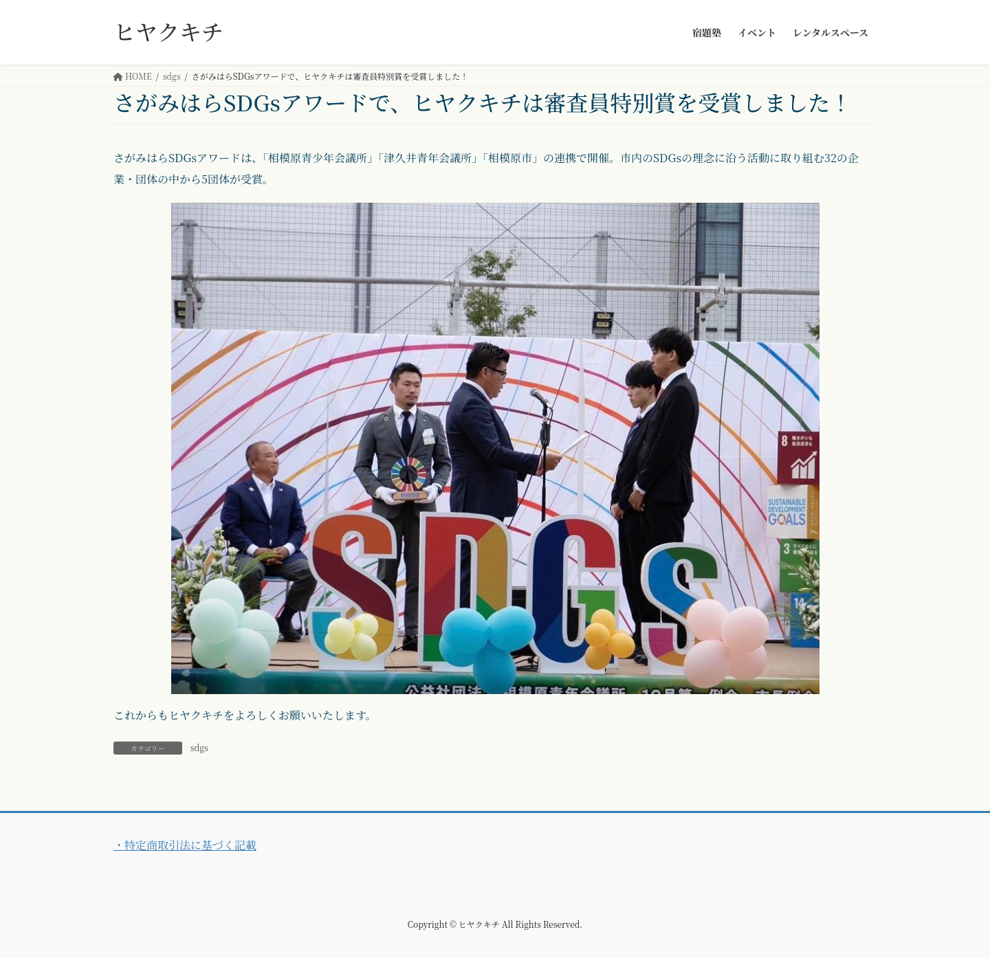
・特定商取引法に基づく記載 (184, 845)
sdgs (199, 747)
